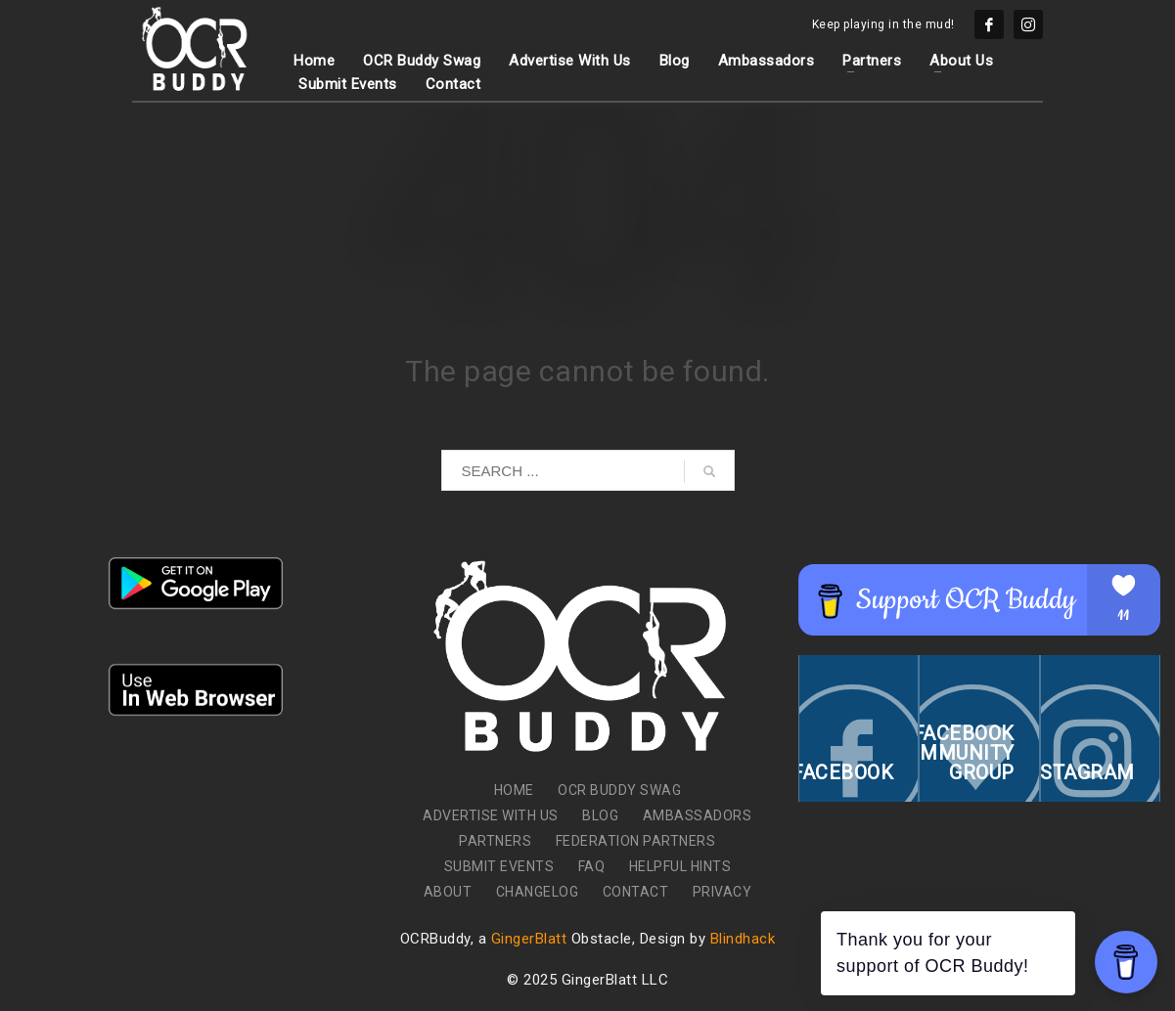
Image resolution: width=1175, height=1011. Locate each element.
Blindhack (743, 938)
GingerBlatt (529, 938)
